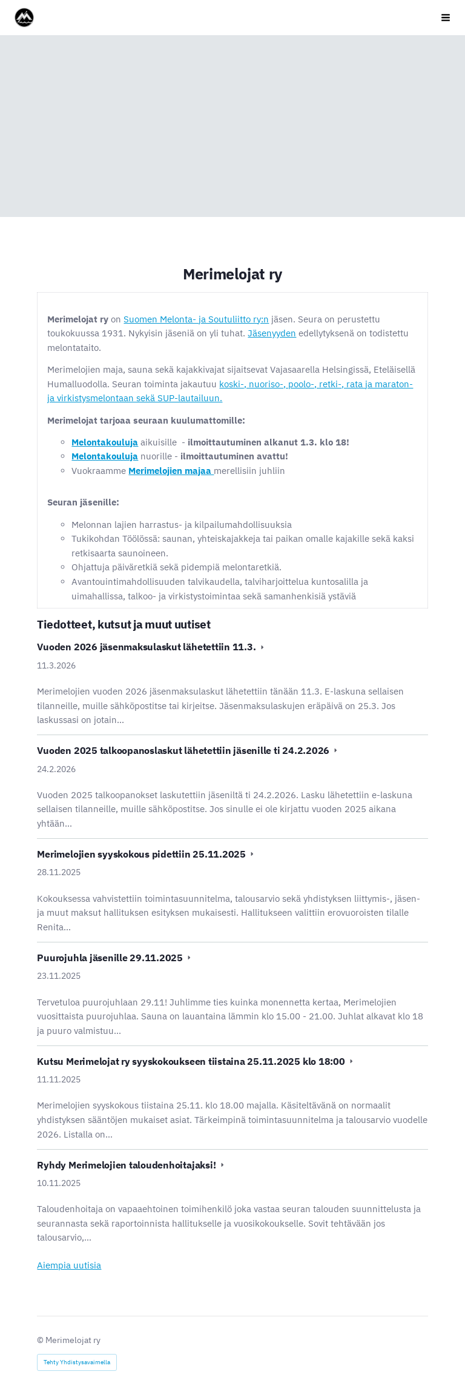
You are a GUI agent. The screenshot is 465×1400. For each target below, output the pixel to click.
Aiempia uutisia (69, 1265)
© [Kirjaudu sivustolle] (41, 1340)
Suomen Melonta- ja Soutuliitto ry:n (196, 319)
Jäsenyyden (272, 333)
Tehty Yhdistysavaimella (77, 1362)
